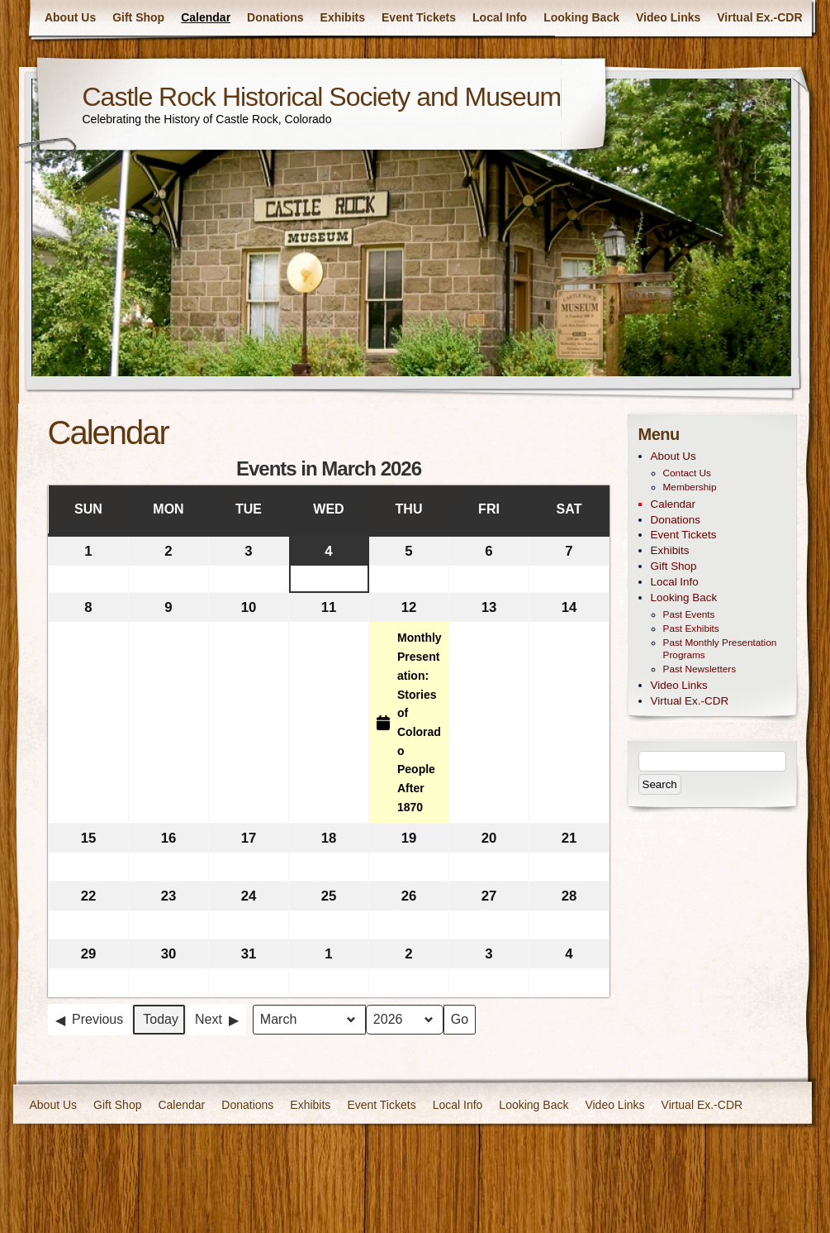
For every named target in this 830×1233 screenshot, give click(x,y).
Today (160, 1019)
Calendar (205, 17)
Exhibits (342, 17)
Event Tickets (419, 17)
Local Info (499, 17)
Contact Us (687, 473)
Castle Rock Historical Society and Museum (322, 97)
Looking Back (581, 17)
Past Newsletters (700, 669)
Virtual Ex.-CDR (759, 17)
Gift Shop (138, 17)
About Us (70, 17)
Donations (275, 17)
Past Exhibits (691, 628)
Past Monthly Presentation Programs (720, 649)
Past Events (689, 614)
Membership (690, 487)
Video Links (668, 17)
